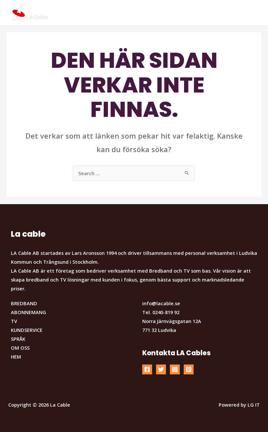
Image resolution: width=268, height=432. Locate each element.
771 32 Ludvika (159, 330)
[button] (254, 9)
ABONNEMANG (28, 312)
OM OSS (20, 347)
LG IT (254, 404)
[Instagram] (175, 369)
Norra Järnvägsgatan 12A (171, 321)
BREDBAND (24, 303)
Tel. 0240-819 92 (160, 312)
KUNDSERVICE (26, 330)
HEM (16, 356)
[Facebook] (147, 369)
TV (14, 321)
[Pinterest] (189, 369)
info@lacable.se (161, 303)
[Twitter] (161, 369)
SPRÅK (18, 339)
